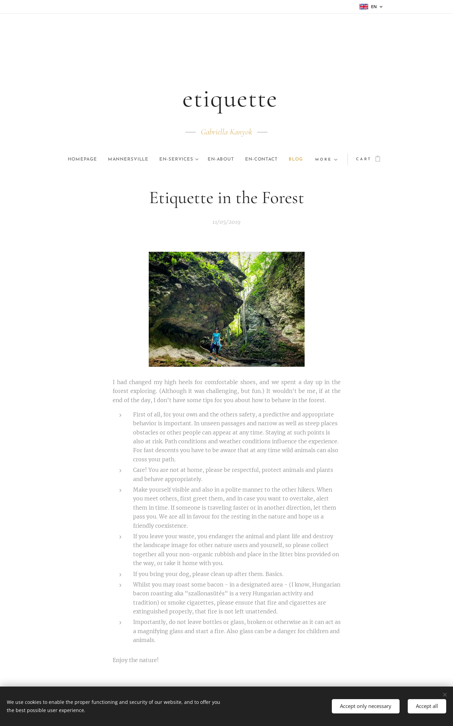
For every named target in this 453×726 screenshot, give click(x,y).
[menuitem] (87, 159)
